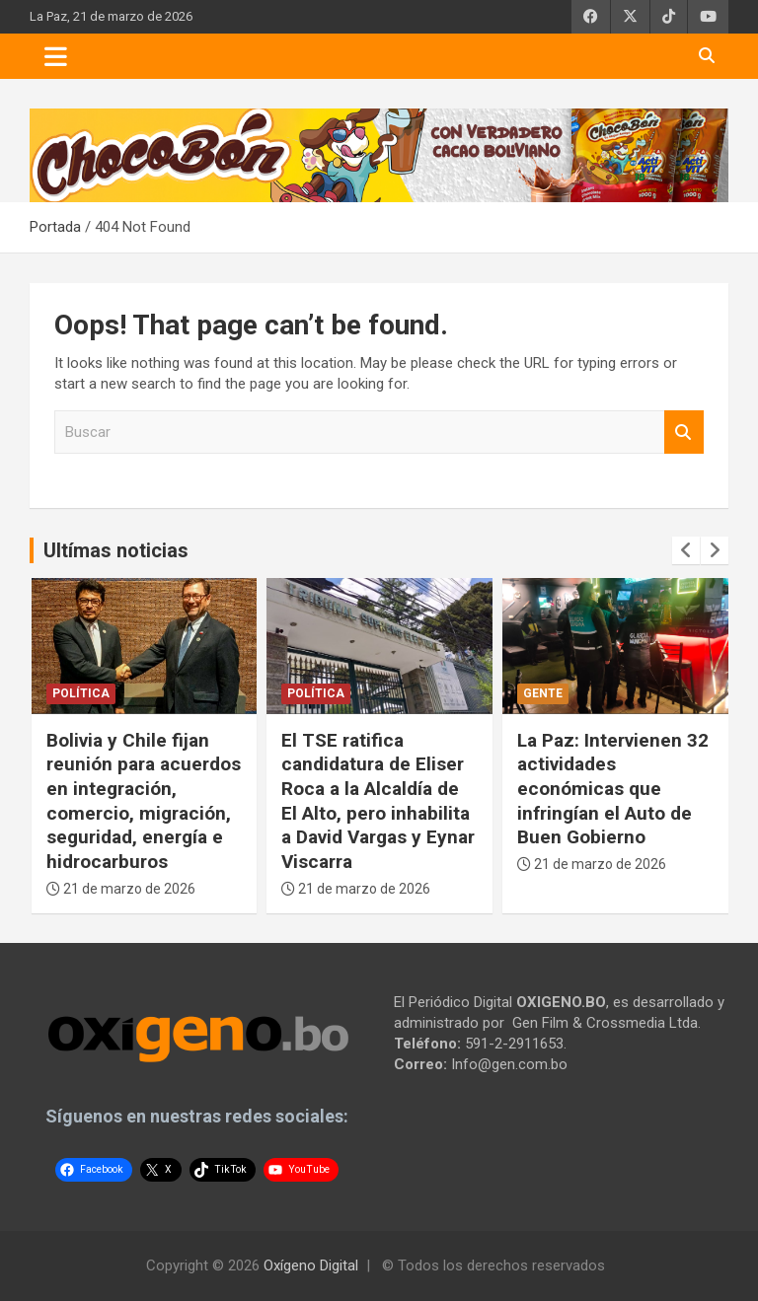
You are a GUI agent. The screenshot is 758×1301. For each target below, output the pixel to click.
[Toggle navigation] (56, 56)
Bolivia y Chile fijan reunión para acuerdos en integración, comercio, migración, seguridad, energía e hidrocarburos (143, 801)
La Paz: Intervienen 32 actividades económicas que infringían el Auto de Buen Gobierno (613, 789)
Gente (543, 693)
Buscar (684, 432)
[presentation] (686, 550)
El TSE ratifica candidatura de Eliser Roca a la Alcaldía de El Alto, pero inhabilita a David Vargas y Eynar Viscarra (378, 801)
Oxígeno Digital (311, 1265)
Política (81, 693)
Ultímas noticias (116, 550)
